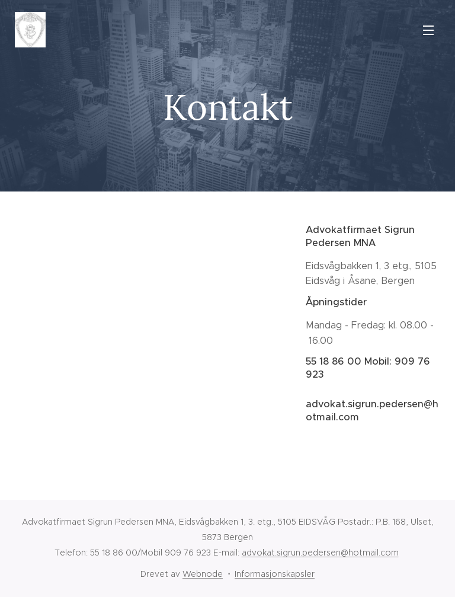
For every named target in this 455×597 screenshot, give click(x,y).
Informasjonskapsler (275, 574)
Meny (428, 30)
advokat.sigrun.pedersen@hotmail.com (320, 552)
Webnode (202, 574)
